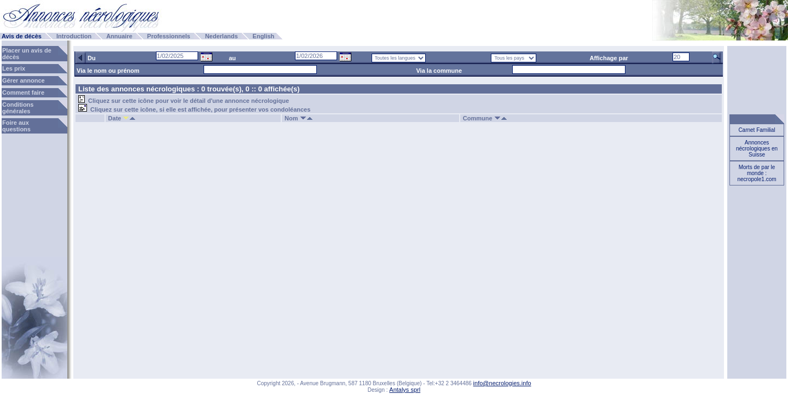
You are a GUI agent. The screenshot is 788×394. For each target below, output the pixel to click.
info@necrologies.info (502, 383)
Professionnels (168, 36)
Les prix (13, 68)
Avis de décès (22, 36)
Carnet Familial (756, 130)
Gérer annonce (23, 80)
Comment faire (23, 92)
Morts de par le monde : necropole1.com (756, 173)
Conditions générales (17, 107)
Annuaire (119, 36)
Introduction (73, 36)
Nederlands (221, 36)
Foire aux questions (16, 125)
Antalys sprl (404, 389)
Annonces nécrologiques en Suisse (757, 149)
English (264, 36)
